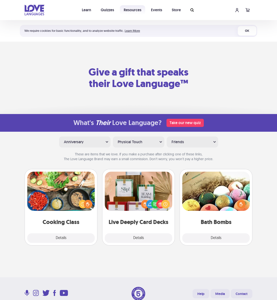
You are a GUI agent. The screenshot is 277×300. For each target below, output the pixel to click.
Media (220, 294)
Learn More (132, 31)
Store (176, 9)
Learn (86, 9)
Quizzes (107, 9)
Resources (132, 9)
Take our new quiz (185, 122)
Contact (242, 294)
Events (156, 9)
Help (201, 294)
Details (61, 238)
